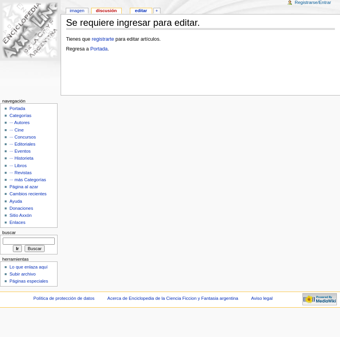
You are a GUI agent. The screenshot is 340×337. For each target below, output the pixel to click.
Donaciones (21, 208)
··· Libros (18, 165)
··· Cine (16, 130)
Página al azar (23, 186)
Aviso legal (262, 298)
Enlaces (17, 222)
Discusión (106, 10)
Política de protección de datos (63, 298)
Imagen (77, 10)
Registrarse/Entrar (313, 2)
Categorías (20, 115)
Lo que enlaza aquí (28, 267)
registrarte (103, 39)
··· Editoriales (22, 144)
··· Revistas (20, 172)
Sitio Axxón (20, 215)
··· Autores (19, 122)
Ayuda (15, 201)
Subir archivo (22, 274)
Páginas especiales (28, 281)
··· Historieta (21, 158)
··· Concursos (22, 137)
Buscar (9, 232)
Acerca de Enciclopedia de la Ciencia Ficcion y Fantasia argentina (172, 298)
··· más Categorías (27, 179)
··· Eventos (20, 151)
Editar (141, 10)
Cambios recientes (28, 193)
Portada (99, 49)
